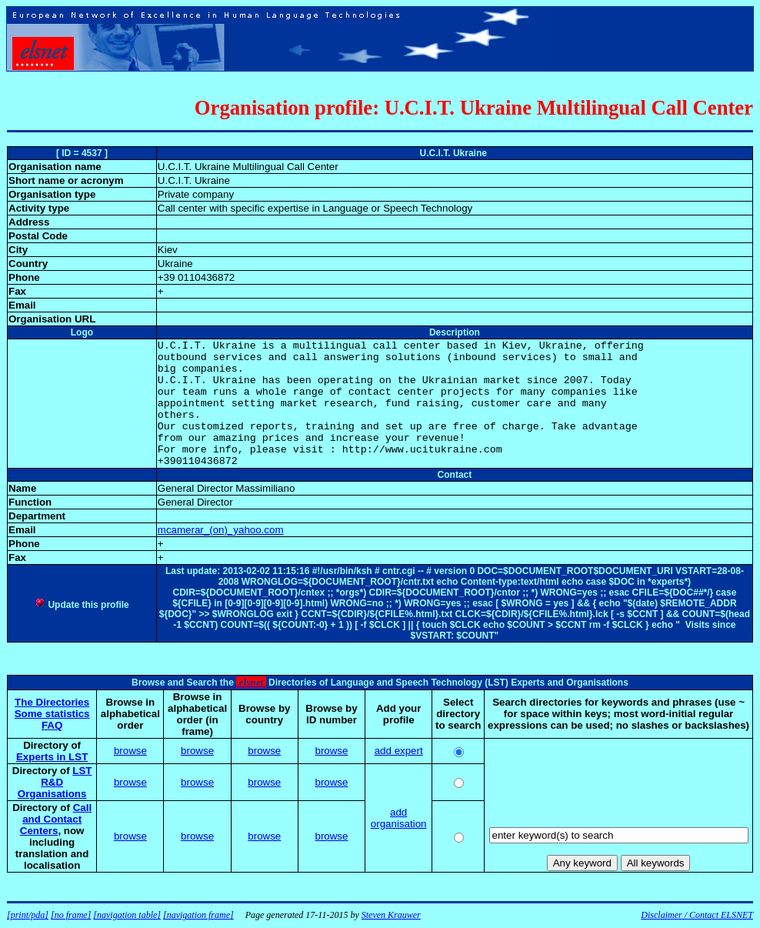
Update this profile (82, 604)
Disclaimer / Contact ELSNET (697, 915)
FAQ (52, 725)
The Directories (52, 702)
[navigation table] (127, 915)
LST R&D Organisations (55, 782)
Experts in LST (52, 757)
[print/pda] (27, 915)
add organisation (399, 818)
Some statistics (52, 713)
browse (130, 750)
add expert (399, 750)
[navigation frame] (198, 915)
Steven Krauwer (391, 915)
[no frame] (71, 915)
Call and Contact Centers (56, 819)
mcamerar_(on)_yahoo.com (221, 530)
